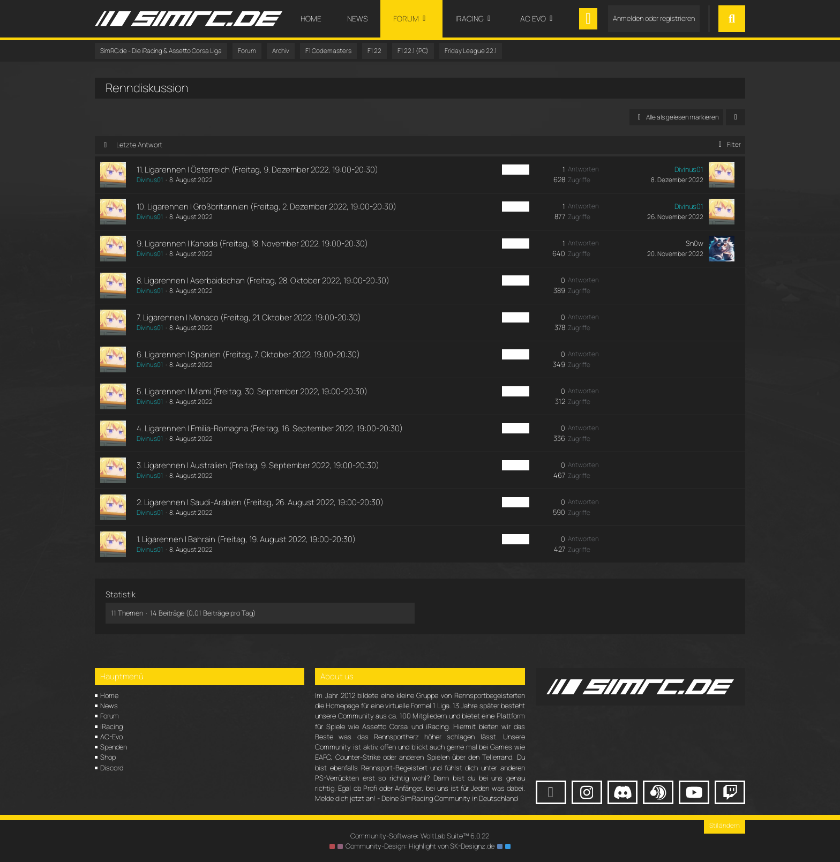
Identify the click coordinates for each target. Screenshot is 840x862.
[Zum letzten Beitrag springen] (721, 175)
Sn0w (694, 243)
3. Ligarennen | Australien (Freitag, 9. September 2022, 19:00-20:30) (258, 465)
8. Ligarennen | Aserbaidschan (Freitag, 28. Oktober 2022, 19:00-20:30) (263, 280)
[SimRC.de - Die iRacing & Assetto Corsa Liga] (188, 19)
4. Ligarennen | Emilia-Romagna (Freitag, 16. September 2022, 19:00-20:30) (270, 428)
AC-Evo (111, 736)
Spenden (113, 747)
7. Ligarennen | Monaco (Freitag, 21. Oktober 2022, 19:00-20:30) (249, 317)
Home (109, 695)
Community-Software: (420, 836)
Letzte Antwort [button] (139, 144)
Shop (108, 757)
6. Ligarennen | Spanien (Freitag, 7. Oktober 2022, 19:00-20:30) (248, 354)
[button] (735, 117)
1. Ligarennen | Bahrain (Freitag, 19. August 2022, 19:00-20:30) (246, 539)
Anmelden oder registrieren (654, 18)
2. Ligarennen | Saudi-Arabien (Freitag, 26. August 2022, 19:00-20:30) (260, 502)
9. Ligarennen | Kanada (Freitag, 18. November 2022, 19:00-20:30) (252, 243)
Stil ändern (724, 825)
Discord (111, 768)
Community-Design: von (420, 846)
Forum (109, 716)
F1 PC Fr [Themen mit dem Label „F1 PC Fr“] (515, 169)
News (109, 705)
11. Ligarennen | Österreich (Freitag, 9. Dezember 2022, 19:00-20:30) (257, 169)
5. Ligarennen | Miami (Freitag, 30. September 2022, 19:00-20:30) (252, 391)
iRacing (111, 726)
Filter (728, 144)
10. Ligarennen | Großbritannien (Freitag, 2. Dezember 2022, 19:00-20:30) (266, 206)
